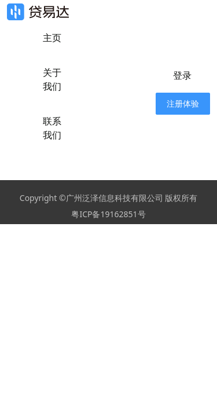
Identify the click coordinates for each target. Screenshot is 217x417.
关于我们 (52, 79)
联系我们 (52, 128)
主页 (52, 37)
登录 (182, 75)
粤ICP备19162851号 (108, 214)
